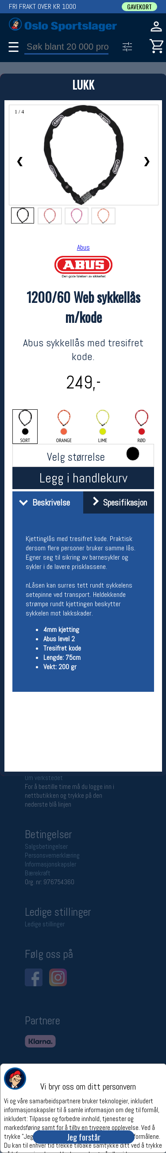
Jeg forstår (83, 1137)
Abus (83, 247)
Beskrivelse (42, 502)
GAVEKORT (139, 6)
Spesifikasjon (116, 502)
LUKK (83, 84)
